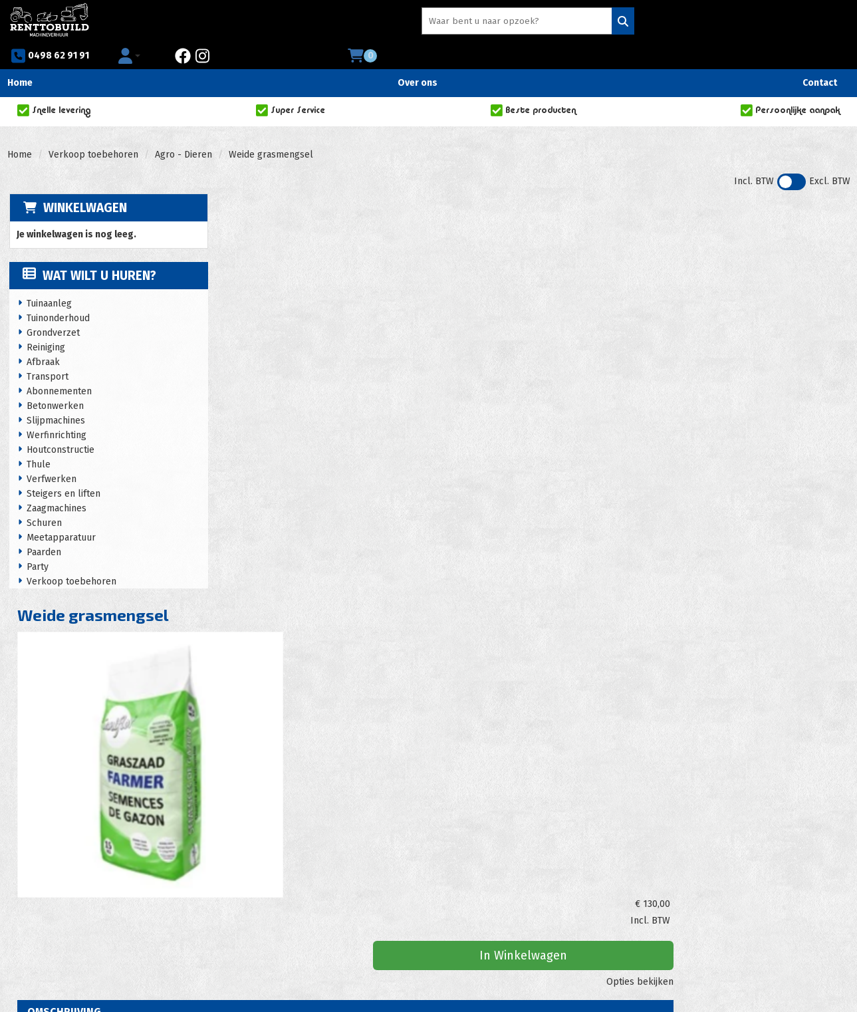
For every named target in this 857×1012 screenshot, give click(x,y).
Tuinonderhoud (56, 294)
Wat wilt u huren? (88, 251)
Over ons (417, 58)
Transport (46, 352)
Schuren (43, 499)
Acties (240, 864)
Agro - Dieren (183, 130)
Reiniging (44, 323)
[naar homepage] (49, 20)
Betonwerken (53, 382)
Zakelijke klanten (476, 864)
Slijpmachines (54, 396)
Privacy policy (257, 891)
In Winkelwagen (745, 256)
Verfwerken (50, 455)
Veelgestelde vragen (483, 851)
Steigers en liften (62, 469)
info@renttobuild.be (65, 904)
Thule (37, 440)
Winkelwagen (83, 183)
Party (36, 543)
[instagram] (707, 23)
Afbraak (42, 338)
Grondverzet (51, 309)
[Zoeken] (475, 22)
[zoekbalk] (385, 22)
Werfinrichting (55, 411)
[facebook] (687, 23)
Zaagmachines (55, 484)
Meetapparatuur (59, 513)
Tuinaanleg (47, 279)
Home (20, 58)
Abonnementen (57, 367)
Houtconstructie (59, 426)
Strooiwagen (421, 673)
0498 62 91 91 (549, 23)
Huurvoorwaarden (266, 878)
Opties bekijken (806, 283)
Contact (819, 58)
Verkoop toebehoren (93, 130)
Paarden (42, 528)
